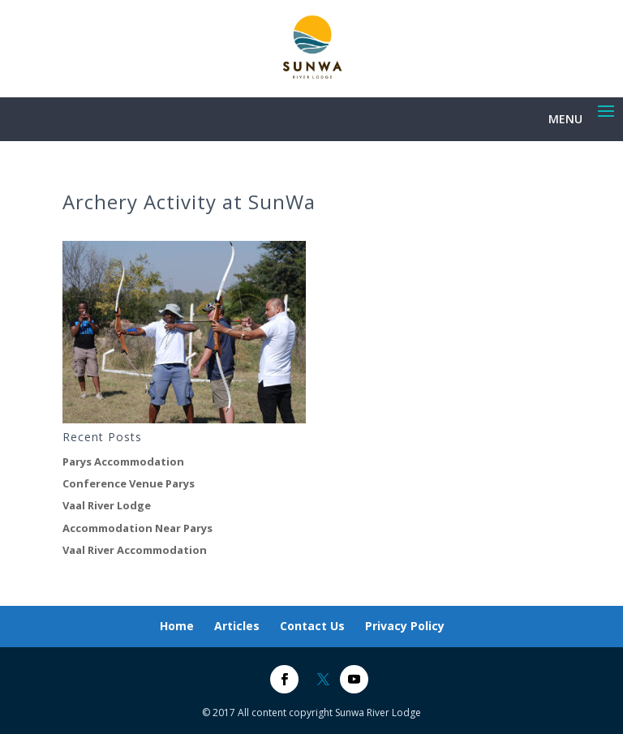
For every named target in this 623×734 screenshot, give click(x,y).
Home (177, 625)
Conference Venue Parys (128, 483)
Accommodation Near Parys (137, 528)
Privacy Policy (405, 625)
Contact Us (312, 625)
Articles (237, 625)
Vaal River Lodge (106, 505)
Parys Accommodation (123, 461)
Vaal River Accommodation (134, 550)
